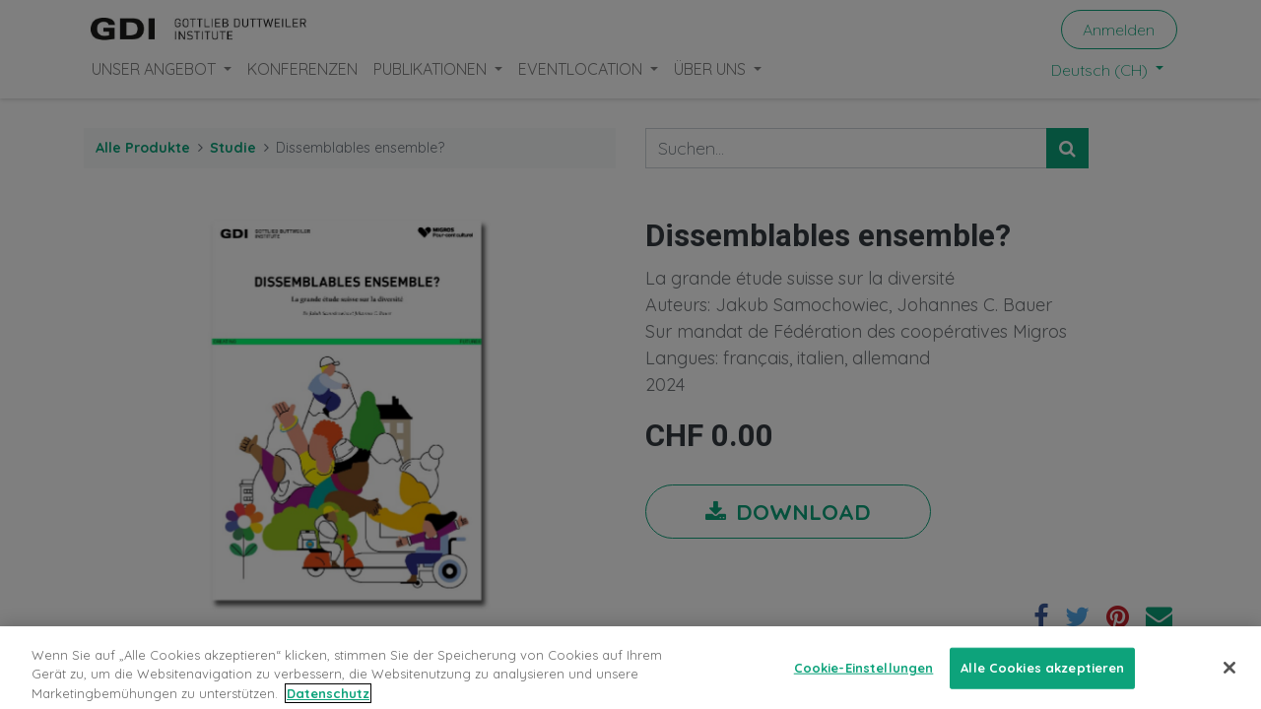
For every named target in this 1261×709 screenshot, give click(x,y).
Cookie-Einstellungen (864, 687)
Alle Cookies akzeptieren (1042, 687)
